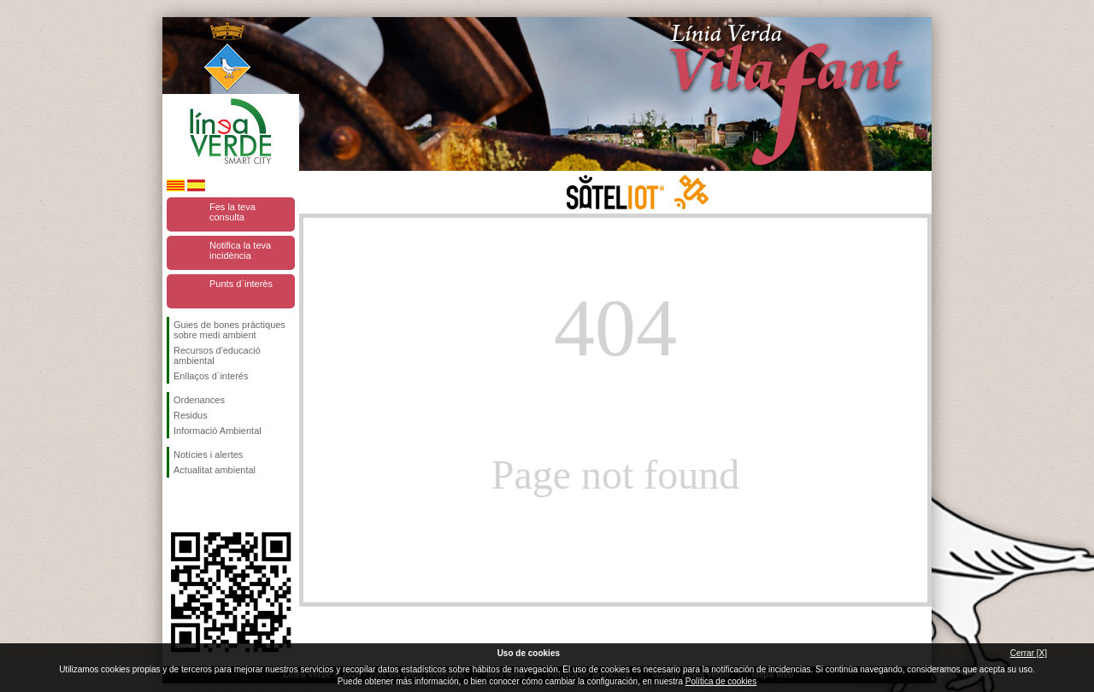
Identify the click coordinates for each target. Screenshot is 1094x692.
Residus (191, 415)
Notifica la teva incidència (240, 250)
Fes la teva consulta (232, 212)
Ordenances (199, 400)
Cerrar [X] (1028, 653)
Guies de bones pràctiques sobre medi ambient (229, 330)
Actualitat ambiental (215, 470)
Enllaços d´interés (211, 376)
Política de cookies (720, 681)
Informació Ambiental (218, 430)
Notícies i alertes (208, 454)
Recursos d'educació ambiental (217, 355)
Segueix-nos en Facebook (177, 505)
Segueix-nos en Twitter (205, 505)
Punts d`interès (241, 284)
